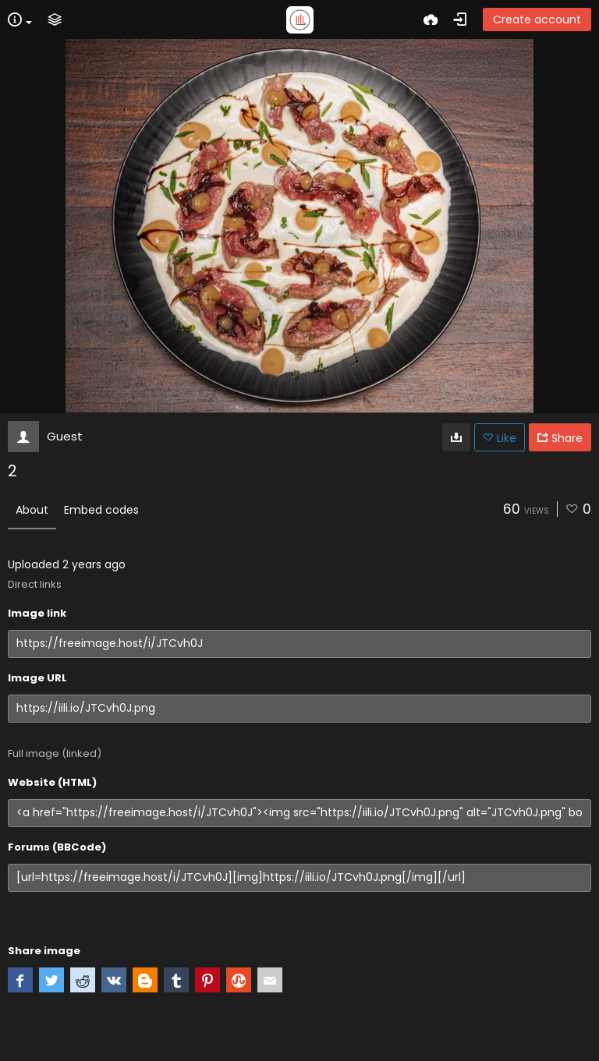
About (32, 510)
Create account (537, 19)
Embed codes (101, 510)
